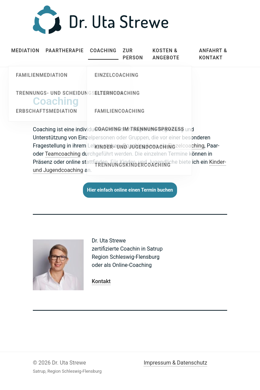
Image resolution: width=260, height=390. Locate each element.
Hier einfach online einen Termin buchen (130, 190)
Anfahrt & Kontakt (213, 54)
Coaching (103, 50)
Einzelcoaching (186, 145)
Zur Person (133, 54)
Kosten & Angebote (166, 54)
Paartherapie (65, 50)
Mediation (25, 50)
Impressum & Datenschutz (175, 362)
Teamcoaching (63, 154)
